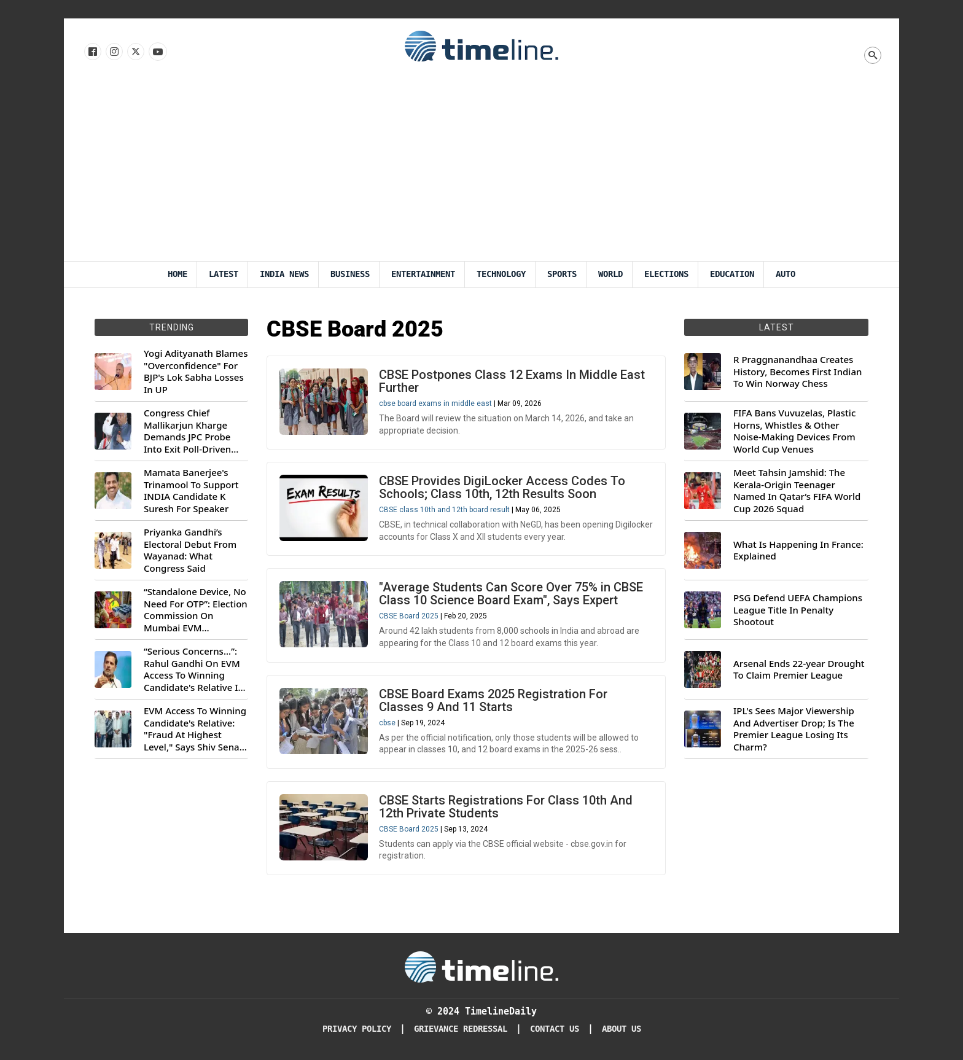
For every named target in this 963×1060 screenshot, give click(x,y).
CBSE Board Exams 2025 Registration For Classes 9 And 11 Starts (493, 700)
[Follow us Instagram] (113, 52)
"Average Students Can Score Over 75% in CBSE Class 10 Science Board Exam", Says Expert (511, 593)
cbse (387, 723)
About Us (621, 1029)
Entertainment (423, 274)
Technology (501, 274)
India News (284, 274)
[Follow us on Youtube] (157, 52)
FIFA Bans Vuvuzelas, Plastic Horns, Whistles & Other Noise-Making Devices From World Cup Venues (794, 431)
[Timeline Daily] (481, 966)
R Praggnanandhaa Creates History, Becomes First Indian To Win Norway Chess (797, 371)
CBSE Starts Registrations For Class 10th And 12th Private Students (506, 806)
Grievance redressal (460, 1029)
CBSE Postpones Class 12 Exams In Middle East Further (512, 381)
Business (350, 274)
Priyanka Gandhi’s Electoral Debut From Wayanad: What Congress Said (190, 550)
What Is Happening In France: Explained (798, 551)
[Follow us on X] (134, 52)
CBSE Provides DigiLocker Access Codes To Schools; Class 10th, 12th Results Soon (502, 487)
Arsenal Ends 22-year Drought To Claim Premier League (799, 670)
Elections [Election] (666, 274)
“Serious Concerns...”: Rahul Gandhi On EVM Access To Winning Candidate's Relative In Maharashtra (194, 669)
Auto (785, 274)
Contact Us (554, 1029)
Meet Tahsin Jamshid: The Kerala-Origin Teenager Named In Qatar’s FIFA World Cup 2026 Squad (796, 491)
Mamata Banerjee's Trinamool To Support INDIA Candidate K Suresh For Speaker (191, 491)
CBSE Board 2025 (409, 616)
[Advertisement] (481, 169)
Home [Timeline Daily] (177, 274)
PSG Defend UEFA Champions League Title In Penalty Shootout (797, 610)
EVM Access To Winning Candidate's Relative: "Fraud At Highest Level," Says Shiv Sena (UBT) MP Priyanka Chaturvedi (195, 729)
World (610, 274)
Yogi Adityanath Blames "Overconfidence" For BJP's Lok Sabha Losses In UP (196, 372)
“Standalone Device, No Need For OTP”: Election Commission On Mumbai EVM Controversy (196, 610)
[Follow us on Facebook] (91, 52)
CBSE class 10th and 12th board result (444, 509)
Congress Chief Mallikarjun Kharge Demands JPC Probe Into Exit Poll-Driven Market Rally (187, 431)
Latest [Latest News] (223, 274)
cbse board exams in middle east (435, 403)
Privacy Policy (356, 1029)
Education (732, 274)
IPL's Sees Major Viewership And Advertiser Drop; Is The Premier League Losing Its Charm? (793, 729)
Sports (562, 274)
